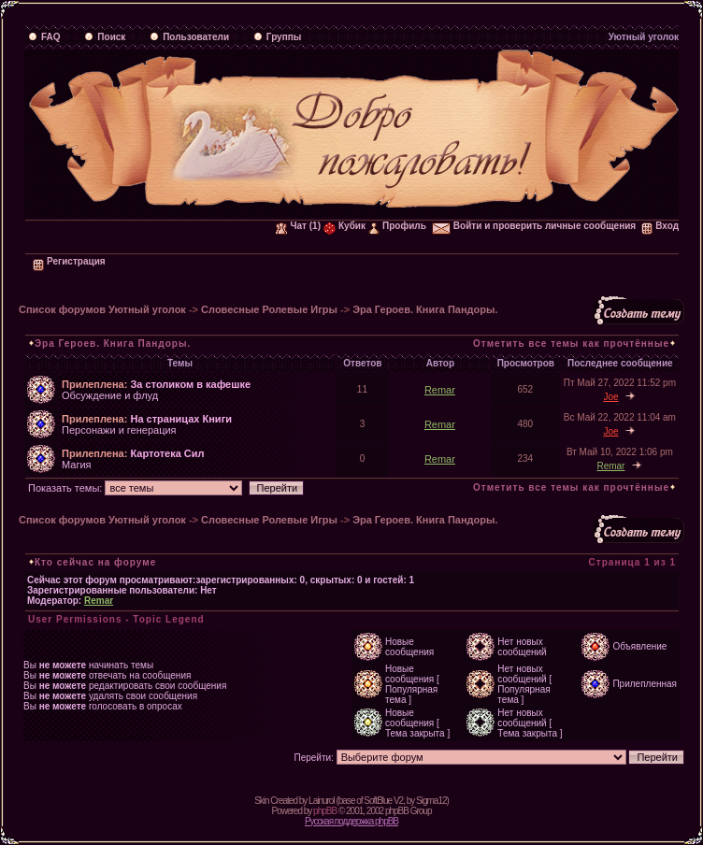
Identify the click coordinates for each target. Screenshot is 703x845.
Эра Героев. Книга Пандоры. (424, 309)
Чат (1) (298, 226)
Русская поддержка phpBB (351, 821)
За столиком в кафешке (190, 384)
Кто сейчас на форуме (95, 562)
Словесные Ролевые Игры (269, 309)
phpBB (325, 811)
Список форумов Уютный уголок (102, 309)
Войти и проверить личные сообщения (534, 226)
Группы (277, 37)
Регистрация (69, 261)
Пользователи (189, 37)
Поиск (104, 37)
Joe (610, 397)
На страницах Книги (181, 418)
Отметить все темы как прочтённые (571, 343)
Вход (660, 226)
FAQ (44, 37)
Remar (439, 389)
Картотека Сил (167, 453)
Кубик (344, 226)
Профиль (397, 226)
